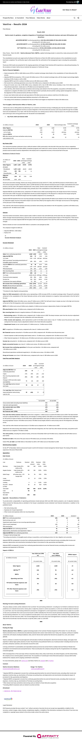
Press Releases (30, 18)
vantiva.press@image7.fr (37, 669)
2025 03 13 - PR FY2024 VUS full (12, 691)
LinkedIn (42, 660)
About (48, 18)
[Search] (74, 17)
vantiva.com (24, 660)
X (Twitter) (51, 660)
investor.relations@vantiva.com (11, 669)
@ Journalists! (19, 18)
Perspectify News (8, 18)
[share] (78, 18)
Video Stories (41, 18)
